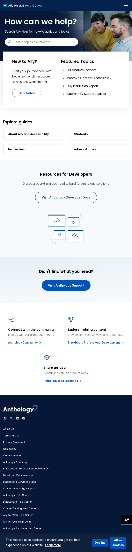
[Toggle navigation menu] (125, 5)
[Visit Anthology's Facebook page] (5, 418)
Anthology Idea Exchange (63, 380)
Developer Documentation (18, 475)
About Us (8, 428)
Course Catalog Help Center (20, 508)
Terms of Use (11, 435)
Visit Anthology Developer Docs (66, 197)
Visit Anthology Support (66, 285)
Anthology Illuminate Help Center (22, 528)
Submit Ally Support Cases (86, 94)
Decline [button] (100, 542)
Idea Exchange (12, 455)
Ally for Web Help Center (18, 515)
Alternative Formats (82, 70)
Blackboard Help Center (17, 501)
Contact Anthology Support (19, 488)
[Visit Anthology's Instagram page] (24, 418)
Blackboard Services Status (19, 481)
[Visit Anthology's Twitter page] (11, 418)
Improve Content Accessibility (89, 78)
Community (9, 448)
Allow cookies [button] (118, 543)
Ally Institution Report (83, 86)
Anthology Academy (15, 462)
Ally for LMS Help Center (18, 521)
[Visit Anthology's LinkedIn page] (17, 418)
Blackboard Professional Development (96, 342)
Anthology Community (25, 342)
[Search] (41, 42)
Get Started (27, 93)
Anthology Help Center (16, 495)
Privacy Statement (14, 442)
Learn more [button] (53, 545)
